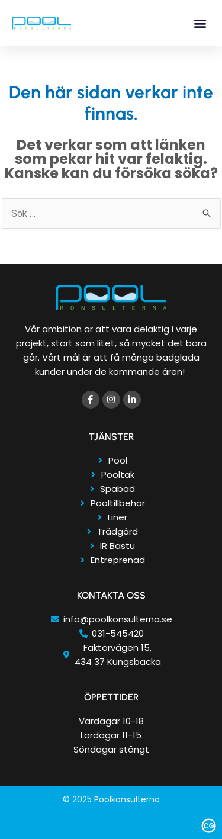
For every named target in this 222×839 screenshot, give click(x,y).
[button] (200, 23)
